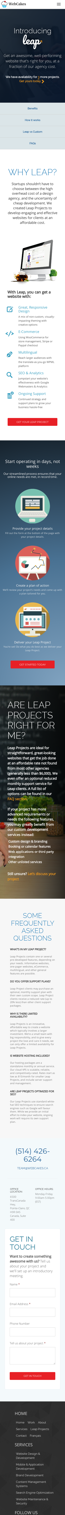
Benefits (32, 108)
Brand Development (30, 1475)
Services (21, 1429)
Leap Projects (40, 1429)
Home (20, 1422)
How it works (32, 120)
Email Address (20, 1304)
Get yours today (32, 81)
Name (15, 1284)
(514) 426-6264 (32, 1155)
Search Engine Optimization (35, 1492)
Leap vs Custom (32, 131)
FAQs (32, 143)
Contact (21, 1435)
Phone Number (20, 1324)
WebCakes (13, 4)
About (42, 1422)
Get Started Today (32, 664)
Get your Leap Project (32, 422)
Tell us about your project (28, 1343)
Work (31, 1422)
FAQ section (17, 799)
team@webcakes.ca (32, 1168)
